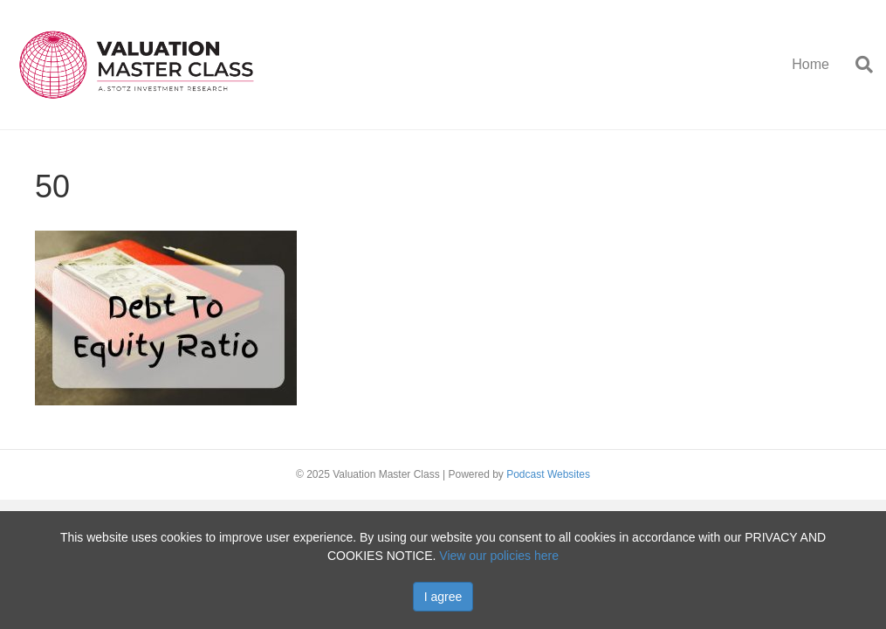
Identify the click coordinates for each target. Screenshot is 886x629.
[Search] (857, 65)
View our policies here (499, 556)
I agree (443, 597)
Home (810, 64)
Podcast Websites (548, 474)
